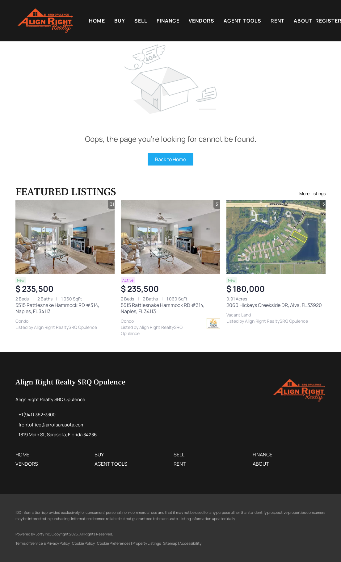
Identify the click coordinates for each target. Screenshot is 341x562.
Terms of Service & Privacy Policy (42, 543)
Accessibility (190, 543)
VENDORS (201, 20)
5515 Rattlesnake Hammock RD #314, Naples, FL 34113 (57, 308)
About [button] (303, 20)
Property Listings (147, 543)
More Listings (312, 193)
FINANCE (168, 20)
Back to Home (170, 159)
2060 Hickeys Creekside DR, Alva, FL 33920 (274, 305)
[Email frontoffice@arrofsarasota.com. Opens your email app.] (50, 425)
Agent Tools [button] (242, 20)
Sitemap (170, 543)
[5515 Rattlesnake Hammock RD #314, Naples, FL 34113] (65, 237)
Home (97, 20)
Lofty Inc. (43, 534)
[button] (45, 20)
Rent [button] (277, 20)
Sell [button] (140, 20)
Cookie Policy (83, 543)
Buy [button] (119, 20)
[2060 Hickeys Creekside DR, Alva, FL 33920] (276, 237)
